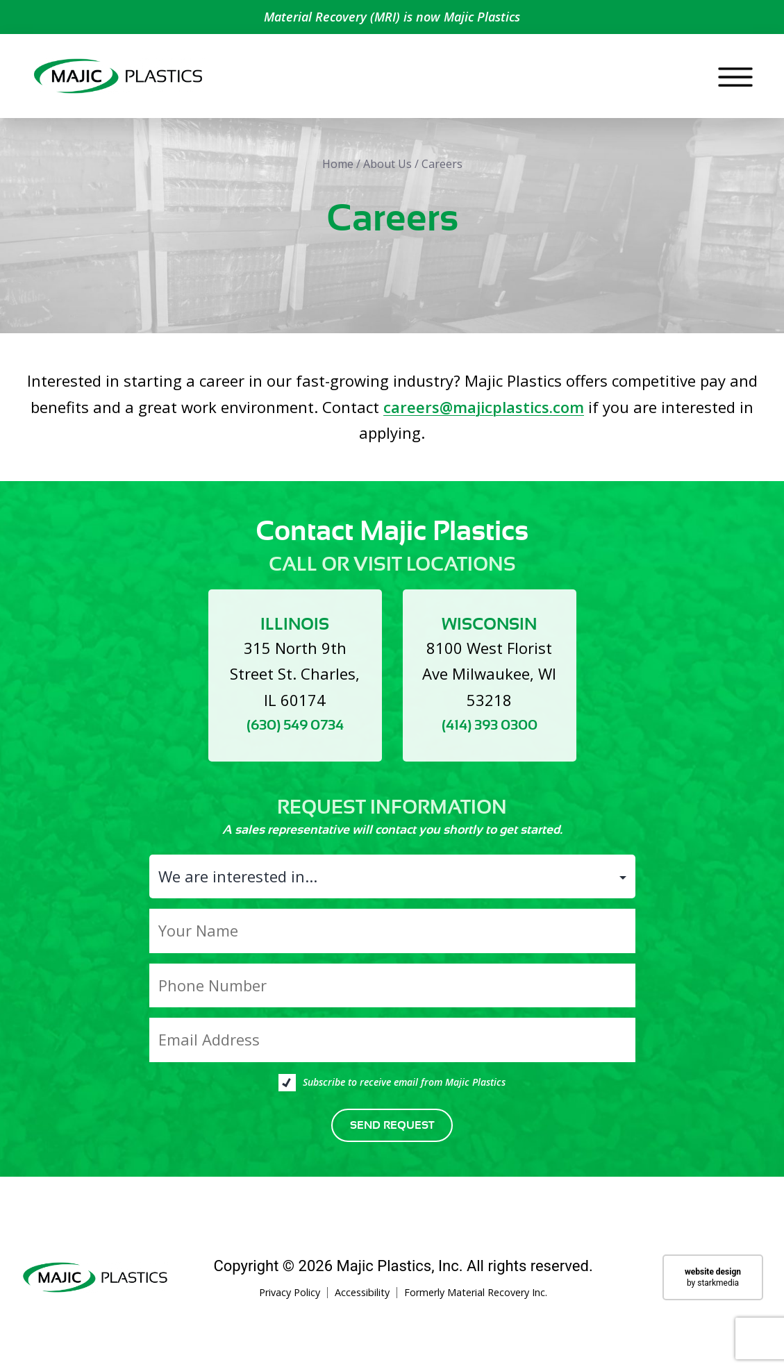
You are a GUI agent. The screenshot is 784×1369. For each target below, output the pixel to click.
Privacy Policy (289, 1304)
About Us (387, 176)
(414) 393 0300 (489, 738)
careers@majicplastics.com (483, 418)
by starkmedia (713, 1289)
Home (337, 176)
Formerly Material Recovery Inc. (475, 1304)
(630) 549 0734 (295, 738)
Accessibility (362, 1304)
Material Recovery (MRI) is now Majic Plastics (392, 16)
